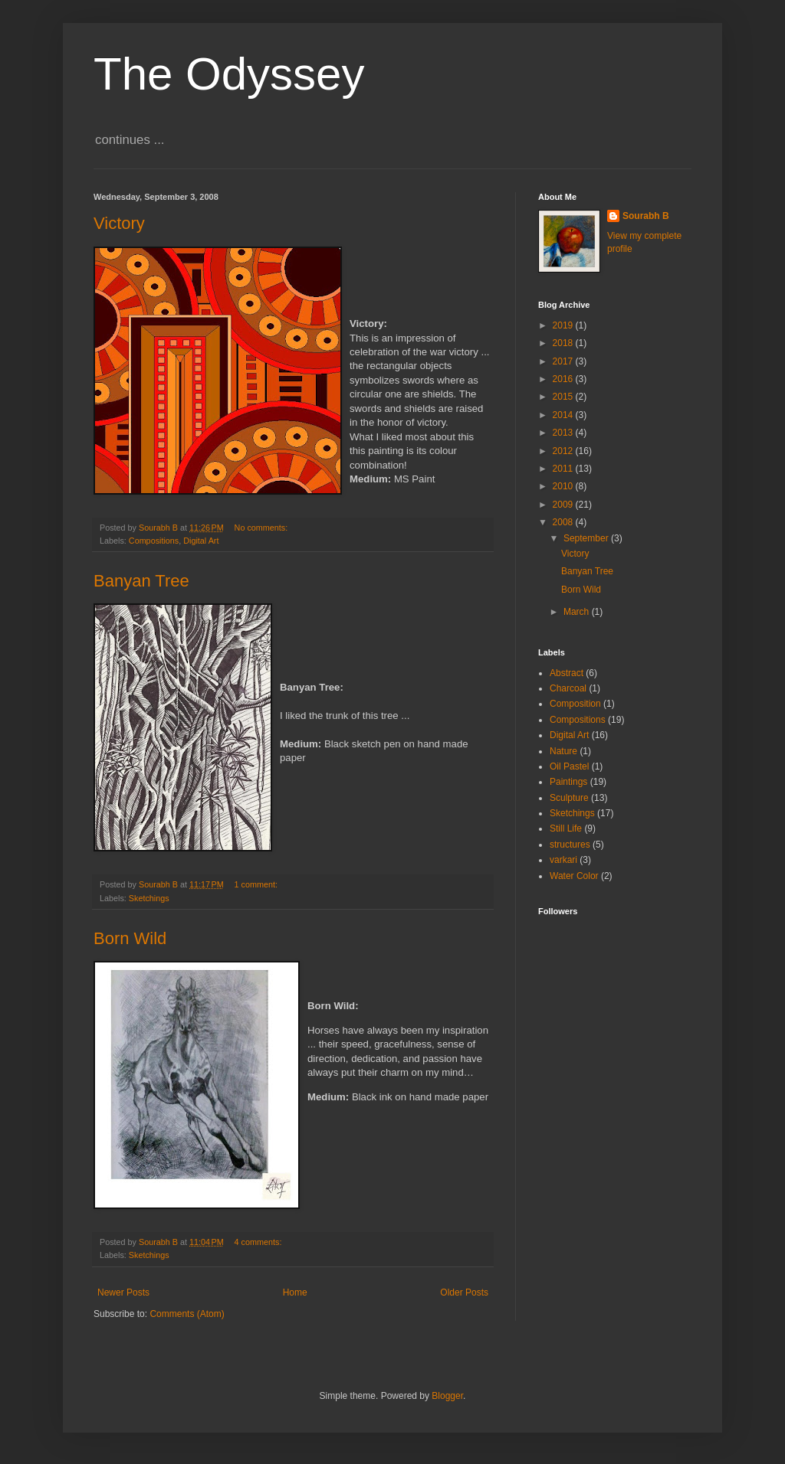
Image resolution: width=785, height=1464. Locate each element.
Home (295, 1292)
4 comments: (259, 1242)
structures (570, 844)
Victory (119, 223)
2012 (564, 451)
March (577, 611)
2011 (564, 468)
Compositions (154, 540)
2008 (564, 522)
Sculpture (569, 797)
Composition (575, 703)
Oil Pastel (569, 766)
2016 (564, 379)
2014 (564, 415)
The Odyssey (229, 74)
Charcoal (568, 688)
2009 (564, 504)
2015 (564, 396)
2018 (564, 343)
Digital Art (200, 540)
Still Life (566, 828)
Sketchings (149, 898)
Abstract (566, 673)
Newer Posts (123, 1292)
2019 (564, 325)
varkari (563, 860)
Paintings (568, 781)
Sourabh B (645, 216)
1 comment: (257, 884)
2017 (564, 361)
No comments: (263, 527)
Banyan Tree (141, 580)
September (587, 538)
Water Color (574, 876)
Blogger (447, 1395)
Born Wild (130, 938)
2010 (564, 486)
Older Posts (464, 1292)
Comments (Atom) (186, 1314)
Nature (563, 751)
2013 (564, 432)
